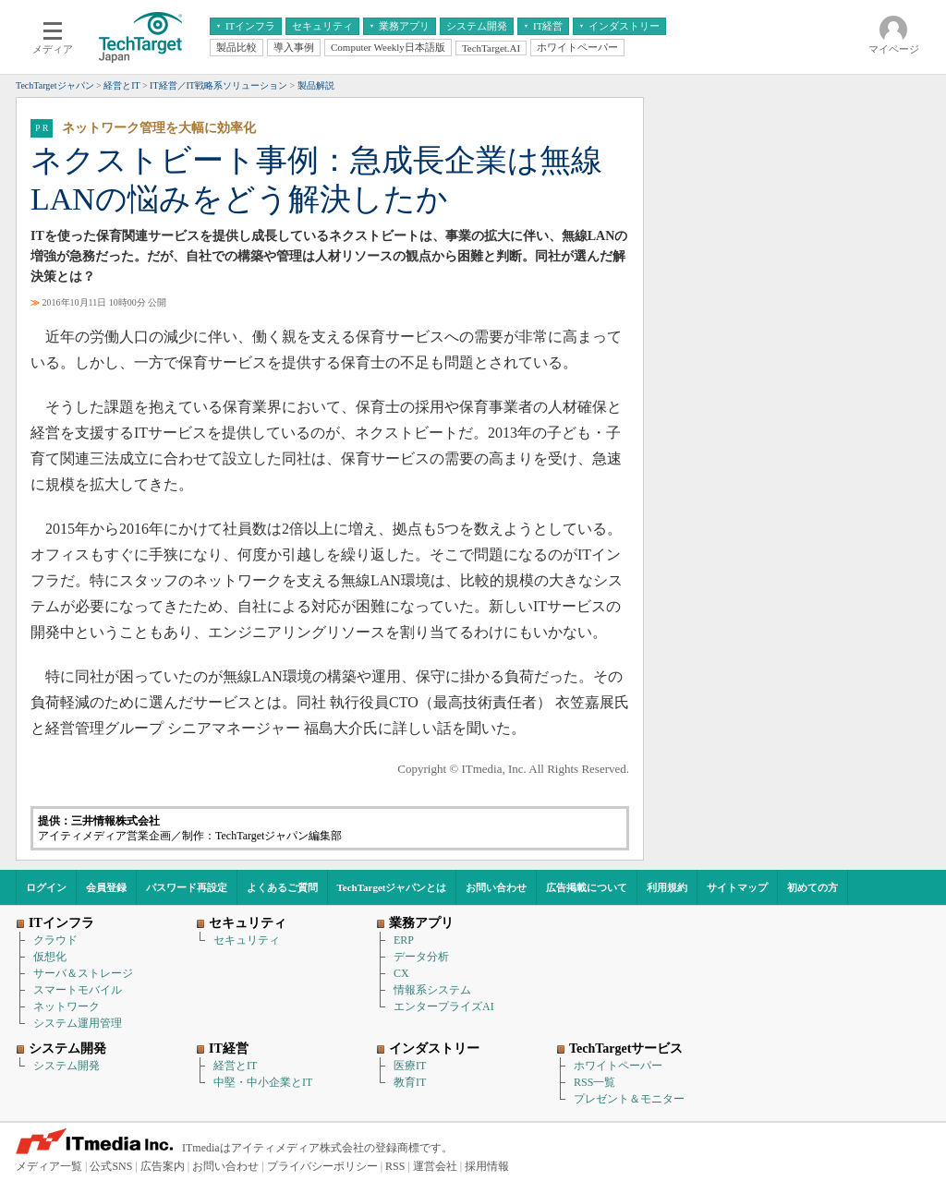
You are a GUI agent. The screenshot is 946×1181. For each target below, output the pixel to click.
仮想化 (50, 956)
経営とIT (235, 1065)
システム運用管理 (77, 1023)
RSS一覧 (594, 1082)
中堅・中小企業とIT (262, 1082)
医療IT (410, 1065)
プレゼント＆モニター (629, 1098)
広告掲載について (586, 887)
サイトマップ (737, 887)
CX (401, 973)
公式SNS (111, 1166)
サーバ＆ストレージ (83, 973)
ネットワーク (66, 1006)
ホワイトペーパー (618, 1065)
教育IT (410, 1082)
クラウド (55, 940)
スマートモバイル (77, 989)
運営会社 (435, 1166)
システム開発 (66, 1065)
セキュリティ (246, 940)
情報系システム (432, 989)
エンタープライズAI (444, 1006)
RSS (395, 1166)
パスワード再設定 (186, 887)
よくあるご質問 (282, 887)
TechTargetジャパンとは (392, 887)
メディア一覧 (49, 1166)
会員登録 (106, 887)
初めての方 (812, 887)
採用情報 (487, 1166)
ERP (404, 940)
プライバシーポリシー (322, 1166)
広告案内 (162, 1166)
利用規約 (667, 887)
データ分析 (421, 956)
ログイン (46, 887)
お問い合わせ (496, 887)
